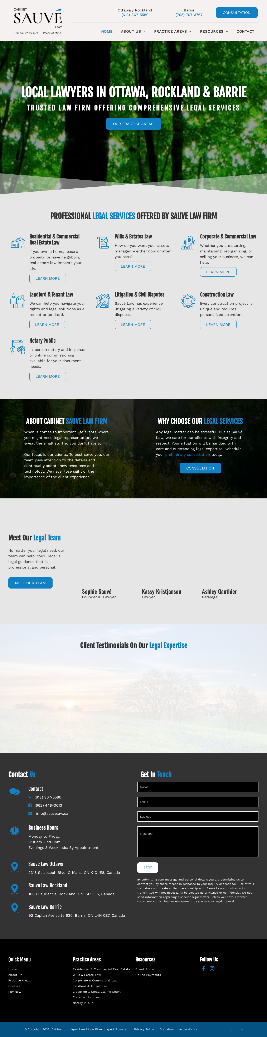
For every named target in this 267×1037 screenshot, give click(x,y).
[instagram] (212, 969)
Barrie (189, 10)
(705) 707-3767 (189, 14)
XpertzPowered (117, 1029)
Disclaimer (167, 1029)
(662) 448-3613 (48, 805)
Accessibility (188, 1029)
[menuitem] (107, 31)
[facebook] (203, 969)
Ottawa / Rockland (135, 10)
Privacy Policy (144, 1029)
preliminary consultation (187, 454)
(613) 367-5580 (135, 14)
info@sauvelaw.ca (51, 813)
